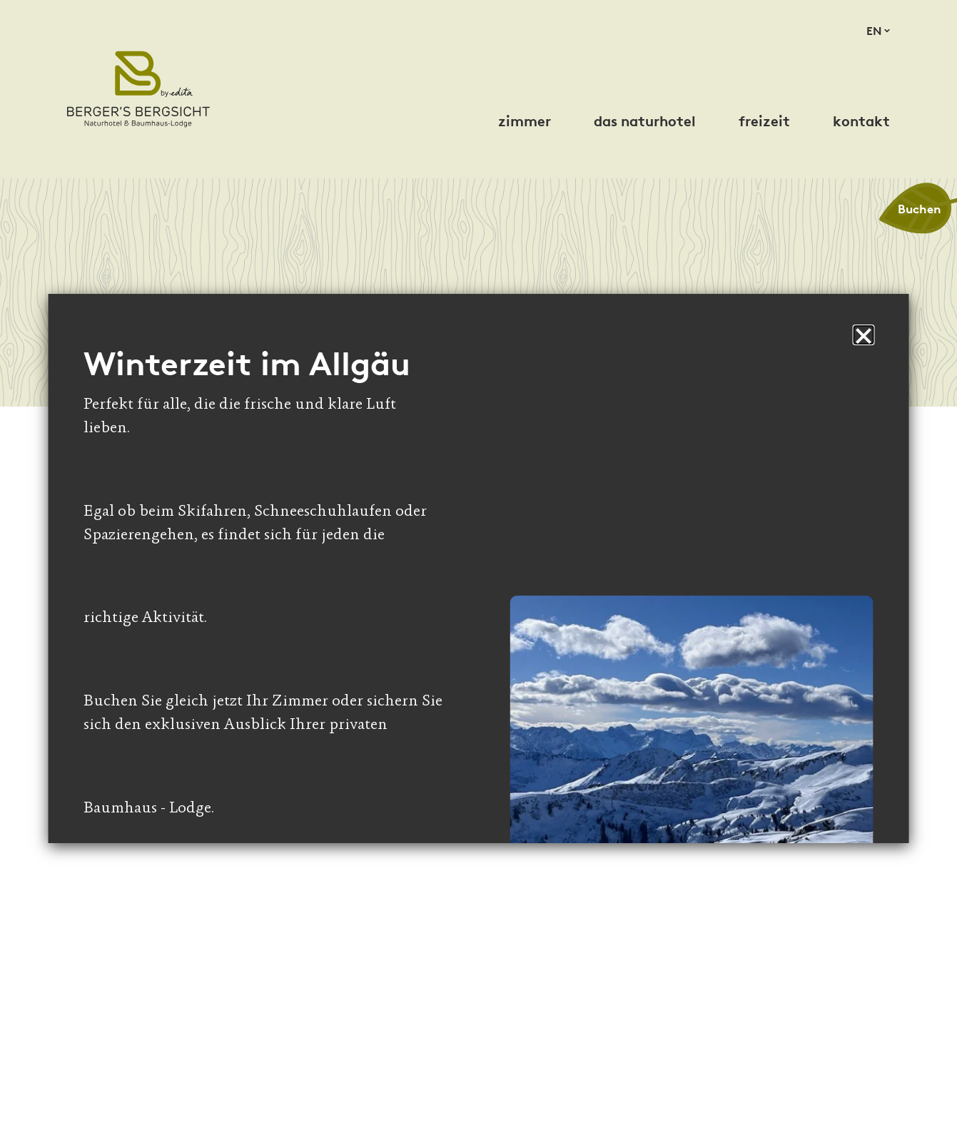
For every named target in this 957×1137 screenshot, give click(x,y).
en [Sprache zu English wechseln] (873, 30)
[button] (864, 335)
